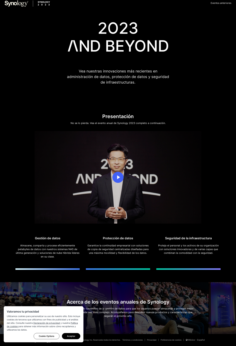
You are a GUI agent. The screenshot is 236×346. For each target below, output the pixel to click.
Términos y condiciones (132, 340)
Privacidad (151, 340)
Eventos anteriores (221, 3)
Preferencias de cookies (171, 340)
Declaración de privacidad (46, 323)
